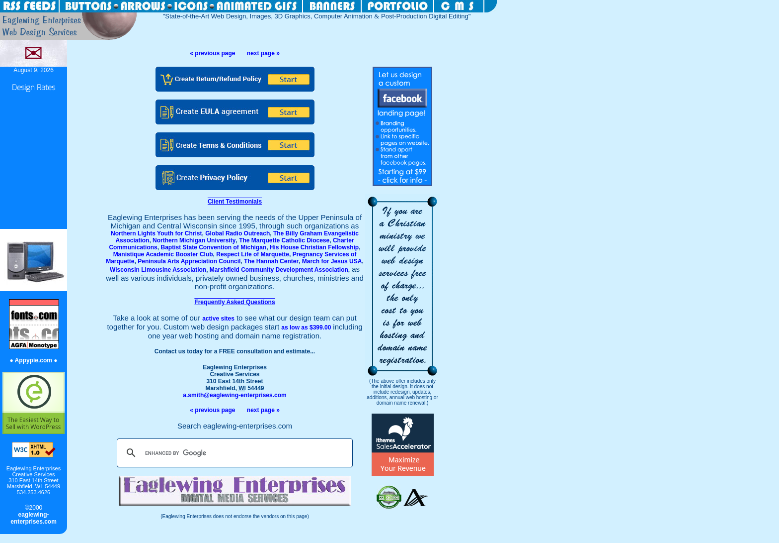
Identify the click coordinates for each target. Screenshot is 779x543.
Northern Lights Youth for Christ (156, 233)
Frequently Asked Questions (234, 302)
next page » (263, 53)
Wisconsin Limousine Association (158, 269)
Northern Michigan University (194, 240)
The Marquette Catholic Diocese (284, 240)
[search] (233, 453)
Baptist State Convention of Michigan (213, 247)
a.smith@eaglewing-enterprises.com (234, 395)
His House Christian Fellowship (314, 247)
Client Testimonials (235, 201)
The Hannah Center (271, 261)
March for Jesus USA (332, 261)
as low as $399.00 (306, 327)
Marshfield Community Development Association (279, 269)
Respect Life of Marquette (252, 254)
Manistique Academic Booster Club (163, 254)
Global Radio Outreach (237, 233)
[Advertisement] (34, 161)
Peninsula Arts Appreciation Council (189, 261)
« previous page (212, 53)
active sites (218, 318)
